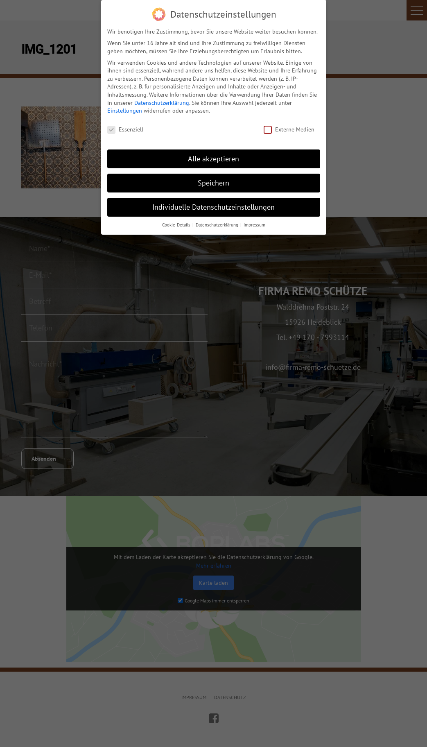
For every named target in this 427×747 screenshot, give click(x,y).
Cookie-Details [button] (177, 221)
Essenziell (125, 127)
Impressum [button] (254, 221)
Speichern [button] (213, 179)
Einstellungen (124, 107)
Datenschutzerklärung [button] (217, 221)
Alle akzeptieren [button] (213, 155)
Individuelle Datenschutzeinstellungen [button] (213, 203)
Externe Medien (289, 127)
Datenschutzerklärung (161, 99)
